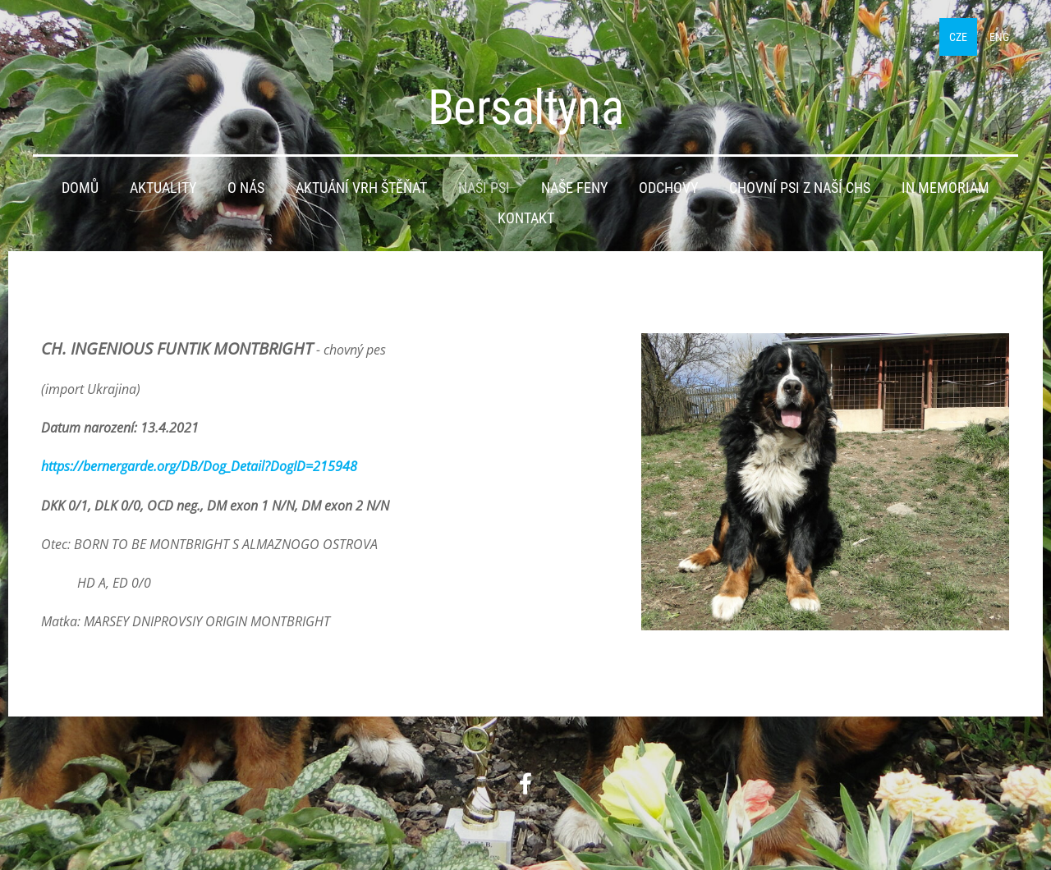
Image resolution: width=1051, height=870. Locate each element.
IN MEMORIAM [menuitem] (945, 188)
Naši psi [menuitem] (484, 188)
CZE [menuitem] (958, 37)
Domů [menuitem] (80, 188)
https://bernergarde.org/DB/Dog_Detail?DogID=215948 (199, 466)
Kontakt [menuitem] (526, 218)
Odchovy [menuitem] (668, 188)
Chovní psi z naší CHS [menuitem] (799, 188)
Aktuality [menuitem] (163, 188)
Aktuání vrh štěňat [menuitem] (361, 188)
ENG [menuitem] (999, 37)
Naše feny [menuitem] (574, 188)
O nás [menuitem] (245, 188)
